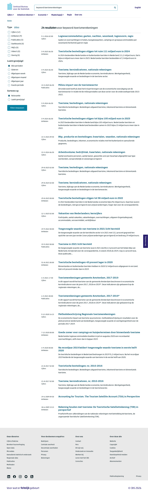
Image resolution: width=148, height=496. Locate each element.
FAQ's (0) (14, 48)
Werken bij (79, 455)
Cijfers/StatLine (12, 441)
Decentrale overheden (49, 448)
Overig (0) (15, 55)
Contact (78, 441)
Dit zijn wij (79, 448)
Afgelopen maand (18, 77)
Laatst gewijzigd (18, 100)
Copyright (113, 444)
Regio (69, 15)
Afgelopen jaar (17, 81)
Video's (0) (15, 51)
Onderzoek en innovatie (84, 451)
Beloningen (45, 458)
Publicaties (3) (17, 40)
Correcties (79, 461)
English (138, 8)
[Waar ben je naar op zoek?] (76, 8)
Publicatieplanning (117, 476)
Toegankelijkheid (116, 451)
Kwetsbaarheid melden (118, 455)
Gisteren (14, 70)
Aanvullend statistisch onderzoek (19, 455)
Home (9, 21)
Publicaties (11, 461)
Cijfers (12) (15, 32)
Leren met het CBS (82, 458)
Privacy (43, 455)
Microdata (10, 451)
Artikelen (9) (16, 36)
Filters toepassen (17, 108)
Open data (10, 448)
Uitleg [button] (16, 27)
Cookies (113, 448)
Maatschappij (56, 15)
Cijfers (9, 15)
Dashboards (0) (17, 44)
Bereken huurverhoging (16, 444)
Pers (77, 444)
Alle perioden (17, 66)
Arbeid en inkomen (25, 15)
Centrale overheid (47, 444)
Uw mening (146, 241)
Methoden (10, 465)
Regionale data (12, 458)
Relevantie (15, 96)
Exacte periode (17, 85)
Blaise (9, 468)
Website (113, 441)
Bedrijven (44, 441)
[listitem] (9, 477)
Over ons (78, 15)
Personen (44, 451)
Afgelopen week (18, 74)
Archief (112, 458)
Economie (42, 15)
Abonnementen (115, 461)
